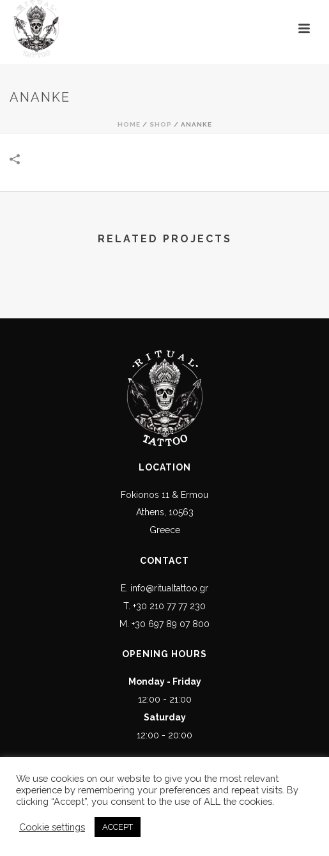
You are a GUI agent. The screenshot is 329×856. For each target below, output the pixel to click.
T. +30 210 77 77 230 (164, 606)
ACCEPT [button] (117, 827)
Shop (160, 124)
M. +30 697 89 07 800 (164, 624)
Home (129, 124)
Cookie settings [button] (52, 826)
